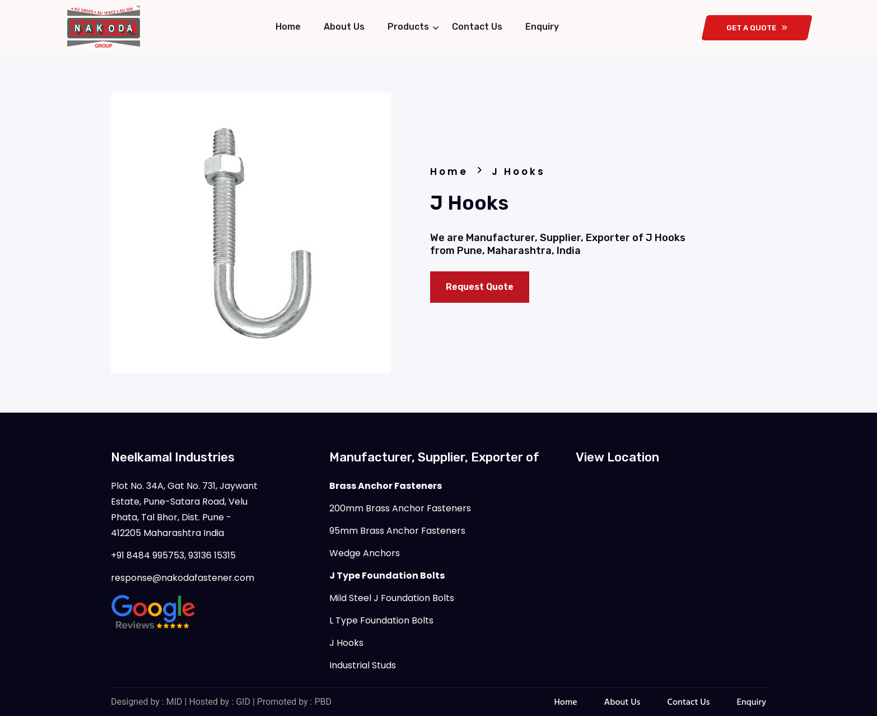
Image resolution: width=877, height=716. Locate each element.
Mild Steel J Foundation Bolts (391, 598)
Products (408, 26)
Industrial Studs (362, 665)
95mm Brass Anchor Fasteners (397, 530)
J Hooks (346, 642)
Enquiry (542, 26)
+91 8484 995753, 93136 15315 (173, 555)
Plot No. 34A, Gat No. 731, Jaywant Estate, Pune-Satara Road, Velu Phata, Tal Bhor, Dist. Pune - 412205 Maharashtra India (184, 509)
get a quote (756, 28)
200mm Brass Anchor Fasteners (400, 508)
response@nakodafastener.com (182, 577)
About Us (344, 26)
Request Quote (480, 286)
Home (288, 26)
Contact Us (477, 26)
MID (174, 701)
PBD (323, 701)
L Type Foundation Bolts (381, 620)
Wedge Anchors (364, 553)
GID (243, 701)
